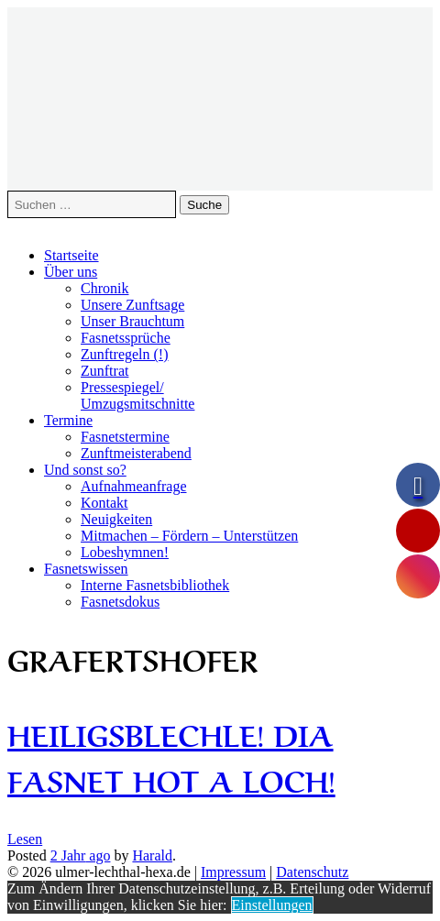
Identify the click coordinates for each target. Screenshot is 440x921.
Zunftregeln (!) (125, 354)
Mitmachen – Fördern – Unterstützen (189, 535)
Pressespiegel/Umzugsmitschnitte (137, 395)
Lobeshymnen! (125, 552)
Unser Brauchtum (132, 321)
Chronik (104, 288)
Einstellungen (272, 905)
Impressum (233, 872)
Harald (152, 855)
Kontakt (104, 502)
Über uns (70, 272)
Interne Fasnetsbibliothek (155, 585)
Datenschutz (312, 872)
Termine (68, 420)
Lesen (24, 839)
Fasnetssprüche (125, 337)
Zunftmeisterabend (136, 453)
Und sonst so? (85, 469)
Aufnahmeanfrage (134, 486)
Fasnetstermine (125, 436)
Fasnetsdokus (120, 601)
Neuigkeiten (116, 519)
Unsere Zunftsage (132, 304)
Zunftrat (104, 370)
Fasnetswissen (86, 568)
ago (80, 855)
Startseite (71, 255)
